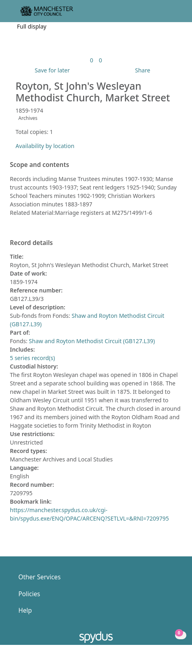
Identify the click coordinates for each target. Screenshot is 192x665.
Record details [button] (31, 243)
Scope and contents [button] (39, 165)
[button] (164, 14)
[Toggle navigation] (173, 14)
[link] (91, 60)
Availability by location (45, 146)
